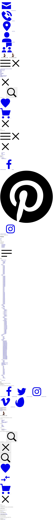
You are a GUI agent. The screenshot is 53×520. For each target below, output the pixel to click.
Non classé (3, 339)
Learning (4, 262)
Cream (3, 287)
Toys (3, 263)
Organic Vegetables (5, 356)
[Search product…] (5, 458)
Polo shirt (4, 338)
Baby (2, 260)
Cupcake (4, 292)
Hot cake (4, 298)
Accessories (4, 261)
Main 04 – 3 (5, 315)
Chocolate (4, 276)
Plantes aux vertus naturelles (5, 362)
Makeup (4, 306)
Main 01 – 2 (5, 310)
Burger (2, 274)
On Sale (4, 265)
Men (3, 365)
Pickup (4, 360)
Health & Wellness (5, 347)
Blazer (3, 336)
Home (1, 238)
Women (4, 269)
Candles (2, 304)
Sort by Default (3, 244)
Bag (2, 264)
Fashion (4, 308)
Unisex (4, 369)
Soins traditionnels (4, 364)
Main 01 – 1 (5, 309)
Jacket (3, 337)
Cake (2, 275)
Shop (0, 239)
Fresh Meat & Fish (5, 342)
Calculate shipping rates (3, 514)
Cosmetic (3, 305)
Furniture (3, 334)
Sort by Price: (3, 246)
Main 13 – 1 (5, 318)
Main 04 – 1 (5, 314)
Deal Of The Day (5, 340)
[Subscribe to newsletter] (1, 410)
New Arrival (5, 325)
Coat (3, 376)
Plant (2, 359)
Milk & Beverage (5, 350)
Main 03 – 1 (5, 312)
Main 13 (4, 317)
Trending (5, 329)
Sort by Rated (3, 245)
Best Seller (5, 321)
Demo (2, 307)
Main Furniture (4, 320)
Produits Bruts (3, 363)
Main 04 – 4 (5, 316)
